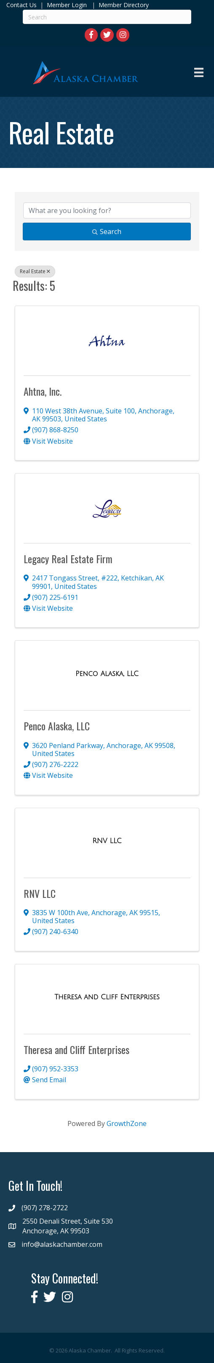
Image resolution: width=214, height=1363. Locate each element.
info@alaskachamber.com (61, 1244)
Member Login (66, 5)
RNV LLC (40, 893)
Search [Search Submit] (106, 231)
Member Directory (123, 5)
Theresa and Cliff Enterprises (76, 1049)
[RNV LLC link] (106, 841)
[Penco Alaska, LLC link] (107, 674)
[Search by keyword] (107, 210)
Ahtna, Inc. (43, 391)
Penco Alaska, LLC (57, 725)
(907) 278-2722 (44, 1207)
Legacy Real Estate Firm (68, 558)
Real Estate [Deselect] (35, 271)
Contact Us (21, 5)
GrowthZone (127, 1123)
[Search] (107, 17)
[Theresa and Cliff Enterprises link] (107, 997)
